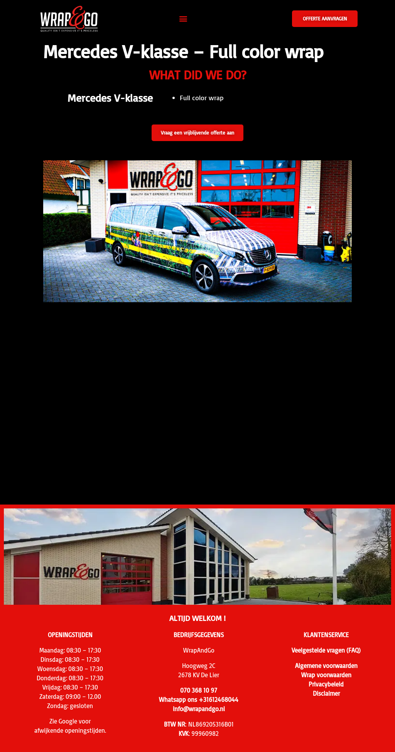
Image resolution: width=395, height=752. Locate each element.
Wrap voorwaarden (326, 675)
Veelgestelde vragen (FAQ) (326, 650)
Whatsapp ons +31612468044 (198, 699)
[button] (183, 18)
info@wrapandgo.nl (199, 709)
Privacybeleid (326, 684)
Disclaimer (326, 693)
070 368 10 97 (198, 690)
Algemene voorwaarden (326, 666)
